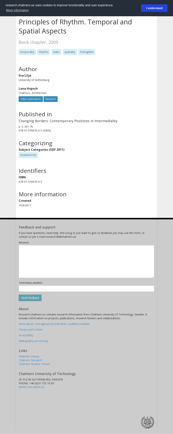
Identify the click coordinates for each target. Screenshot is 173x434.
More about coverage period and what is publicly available (54, 324)
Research (51, 99)
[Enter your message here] (86, 261)
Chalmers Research (30, 360)
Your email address (30, 282)
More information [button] (17, 10)
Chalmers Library (29, 356)
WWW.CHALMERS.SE (31, 387)
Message (24, 242)
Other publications (31, 99)
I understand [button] (154, 8)
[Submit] (30, 298)
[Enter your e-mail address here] (86, 288)
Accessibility (26, 335)
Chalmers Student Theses (34, 364)
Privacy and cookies (31, 329)
